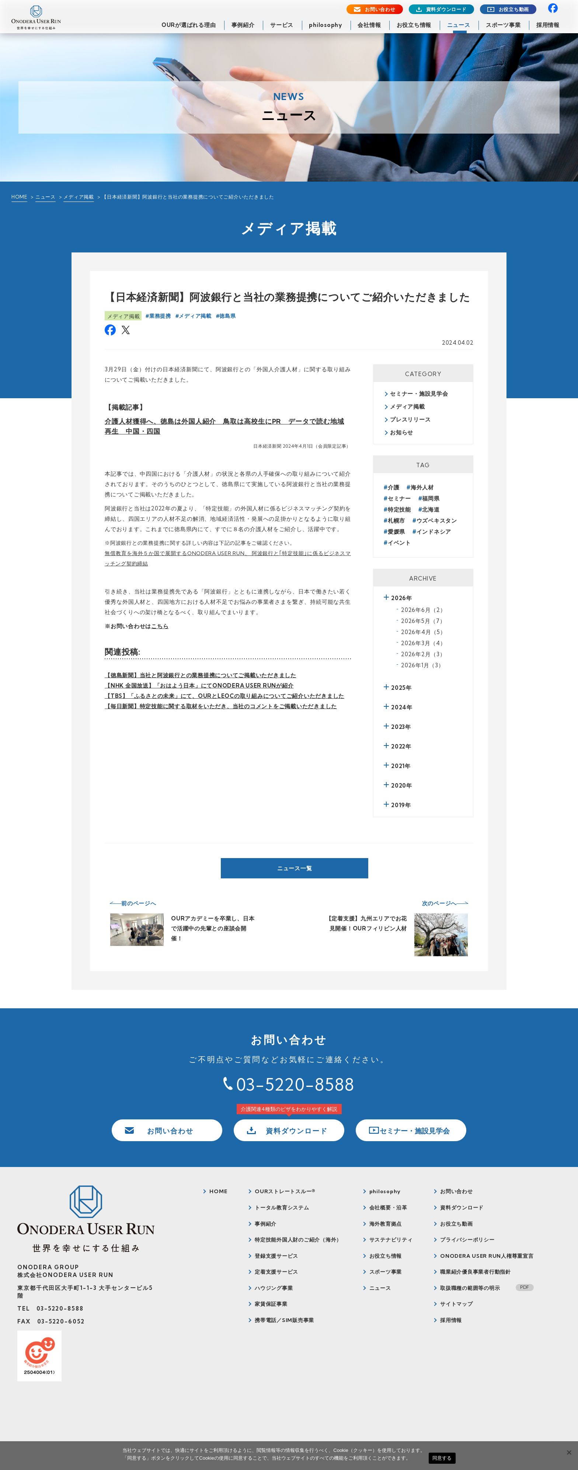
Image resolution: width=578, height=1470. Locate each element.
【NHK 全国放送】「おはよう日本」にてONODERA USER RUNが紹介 (199, 685)
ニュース (458, 24)
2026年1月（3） (422, 665)
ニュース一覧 (294, 868)
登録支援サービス (276, 1256)
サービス (281, 24)
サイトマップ (456, 1304)
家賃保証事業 (271, 1304)
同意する (442, 1458)
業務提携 (160, 316)
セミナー (399, 498)
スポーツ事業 (503, 24)
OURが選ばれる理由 (188, 24)
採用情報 (548, 24)
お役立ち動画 (514, 9)
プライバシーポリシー (467, 1239)
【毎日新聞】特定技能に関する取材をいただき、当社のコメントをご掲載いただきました (221, 706)
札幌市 (396, 520)
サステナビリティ (391, 1239)
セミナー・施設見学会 (419, 393)
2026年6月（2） (423, 609)
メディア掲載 (78, 197)
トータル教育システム (282, 1207)
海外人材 (422, 487)
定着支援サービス (276, 1271)
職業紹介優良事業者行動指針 (475, 1271)
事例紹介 (243, 24)
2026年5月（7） (423, 620)
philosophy (325, 24)
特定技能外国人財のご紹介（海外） (298, 1239)
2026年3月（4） (423, 643)
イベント (399, 542)
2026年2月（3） (423, 654)
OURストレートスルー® (285, 1191)
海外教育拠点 (385, 1224)
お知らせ (401, 432)
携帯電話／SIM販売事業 (284, 1320)
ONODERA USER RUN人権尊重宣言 (487, 1256)
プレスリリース (410, 419)
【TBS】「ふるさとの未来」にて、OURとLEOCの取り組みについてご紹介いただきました (224, 695)
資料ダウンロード (446, 9)
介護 (394, 487)
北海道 (430, 509)
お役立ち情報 (414, 24)
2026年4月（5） (423, 632)
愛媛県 (396, 531)
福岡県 (430, 498)
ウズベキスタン (437, 520)
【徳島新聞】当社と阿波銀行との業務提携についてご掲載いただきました (200, 675)
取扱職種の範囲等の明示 (470, 1288)
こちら (159, 626)
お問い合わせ (380, 9)
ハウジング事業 (274, 1288)
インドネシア (434, 531)
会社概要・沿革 (388, 1207)
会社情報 (369, 24)
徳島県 (227, 316)
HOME (19, 197)
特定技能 (399, 509)
